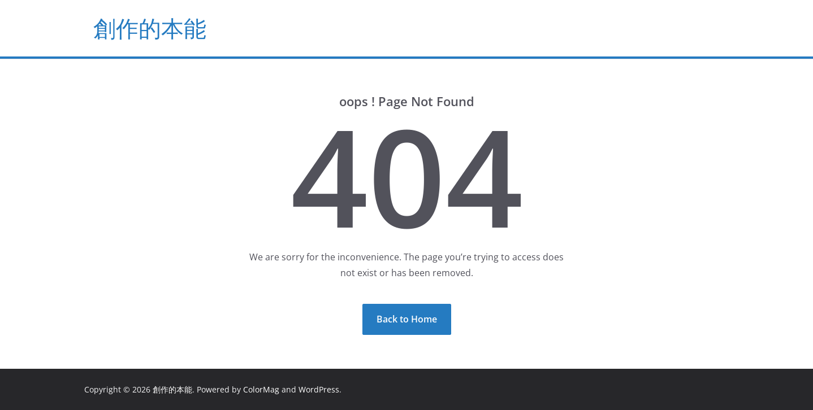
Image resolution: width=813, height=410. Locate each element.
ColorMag (261, 389)
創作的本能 (149, 27)
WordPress (319, 389)
